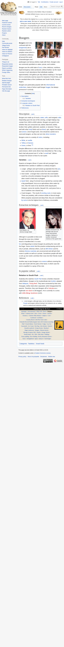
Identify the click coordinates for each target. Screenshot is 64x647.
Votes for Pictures (7, 54)
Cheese (44, 313)
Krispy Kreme (39, 328)
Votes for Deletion (7, 51)
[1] (32, 145)
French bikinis (29, 324)
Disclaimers (43, 356)
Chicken (49, 313)
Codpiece (44, 315)
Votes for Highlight (7, 49)
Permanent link (6, 87)
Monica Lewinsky (30, 251)
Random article (6, 31)
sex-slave (29, 290)
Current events (6, 25)
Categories (23, 343)
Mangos (37, 330)
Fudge (44, 324)
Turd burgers (47, 338)
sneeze (44, 261)
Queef (23, 181)
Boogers (49, 311)
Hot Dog (37, 326)
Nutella (39, 332)
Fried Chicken (37, 324)
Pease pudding (25, 336)
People (25, 303)
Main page (5, 20)
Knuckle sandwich (29, 328)
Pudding (47, 334)
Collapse (59, 308)
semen (24, 132)
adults (32, 246)
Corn (49, 315)
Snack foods (40, 343)
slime (47, 134)
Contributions (45, 2)
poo (59, 169)
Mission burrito (44, 330)
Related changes (7, 80)
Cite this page (6, 91)
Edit (41, 7)
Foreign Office (6, 72)
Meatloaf (46, 328)
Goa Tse (49, 324)
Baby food (39, 311)
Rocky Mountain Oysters (45, 336)
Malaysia (25, 283)
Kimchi (50, 326)
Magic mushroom (29, 330)
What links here (6, 78)
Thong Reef (33, 283)
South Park (38, 279)
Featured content (7, 22)
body (30, 129)
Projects (4, 33)
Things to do (5, 62)
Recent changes (6, 27)
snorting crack (45, 193)
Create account (54, 2)
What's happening (7, 70)
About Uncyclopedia (33, 356)
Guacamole (24, 326)
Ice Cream (31, 326)
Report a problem (7, 68)
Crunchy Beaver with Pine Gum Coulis (36, 319)
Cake (35, 313)
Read (36, 7)
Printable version (7, 85)
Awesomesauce (32, 311)
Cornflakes (40, 317)
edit (33, 114)
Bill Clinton (49, 249)
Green (23, 145)
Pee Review (5, 47)
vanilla (30, 140)
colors (40, 137)
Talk (39, 2)
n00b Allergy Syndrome (30, 293)
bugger (48, 87)
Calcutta (51, 288)
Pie (33, 334)
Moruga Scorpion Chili (29, 332)
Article (20, 7)
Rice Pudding (33, 336)
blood (44, 129)
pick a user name (25, 21)
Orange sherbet (45, 332)
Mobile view (51, 356)
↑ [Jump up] (23, 301)
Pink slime (41, 334)
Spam (36, 338)
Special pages (6, 82)
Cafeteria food (29, 313)
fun (20, 244)
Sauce (24, 338)
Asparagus (23, 311)
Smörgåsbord (30, 338)
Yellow (23, 143)
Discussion (27, 7)
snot (40, 67)
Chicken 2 (25, 315)
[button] (58, 309)
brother (53, 281)
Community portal (7, 43)
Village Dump (6, 45)
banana (30, 143)
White (23, 140)
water (42, 117)
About (3, 35)
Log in (61, 2)
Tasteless (31, 343)
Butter (23, 313)
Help (3, 41)
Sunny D (41, 338)
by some (24, 200)
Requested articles (7, 64)
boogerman (23, 47)
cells (46, 117)
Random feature (6, 29)
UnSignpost (5, 56)
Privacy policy (22, 356)
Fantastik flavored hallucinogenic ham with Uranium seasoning (36, 322)
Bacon (44, 311)
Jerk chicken (43, 326)
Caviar (39, 313)
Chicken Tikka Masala (35, 315)
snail (46, 153)
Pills (36, 334)
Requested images (7, 66)
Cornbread (33, 317)
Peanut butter (27, 334)
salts (59, 117)
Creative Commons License (42, 353)
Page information (7, 89)
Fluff (23, 324)
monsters (53, 134)
